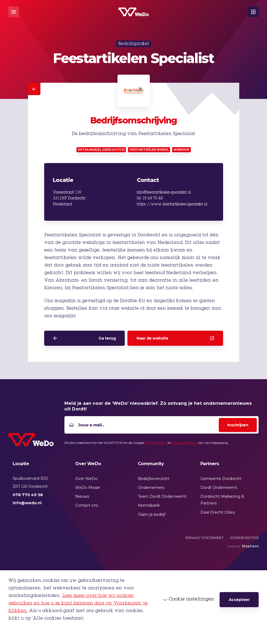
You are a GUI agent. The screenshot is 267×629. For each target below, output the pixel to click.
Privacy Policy (156, 443)
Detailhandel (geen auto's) (101, 149)
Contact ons (86, 505)
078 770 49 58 (28, 494)
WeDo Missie (87, 487)
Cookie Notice (244, 538)
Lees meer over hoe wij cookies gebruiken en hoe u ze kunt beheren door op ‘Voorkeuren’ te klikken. (78, 603)
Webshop (181, 149)
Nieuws (82, 496)
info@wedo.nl (27, 502)
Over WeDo (86, 478)
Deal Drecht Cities (217, 512)
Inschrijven (237, 425)
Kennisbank (149, 505)
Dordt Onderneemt (218, 487)
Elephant (250, 546)
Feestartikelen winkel (149, 149)
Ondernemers (151, 487)
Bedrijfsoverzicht (153, 478)
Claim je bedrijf (151, 514)
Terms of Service (184, 443)
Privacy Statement (204, 538)
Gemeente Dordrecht (221, 478)
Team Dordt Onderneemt (162, 496)
